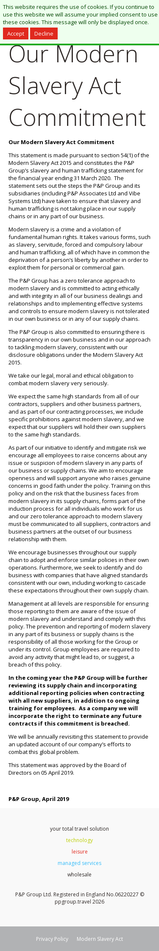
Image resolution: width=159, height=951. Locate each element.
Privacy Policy (52, 939)
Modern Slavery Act (100, 939)
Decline (43, 33)
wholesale (79, 874)
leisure (80, 851)
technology (79, 840)
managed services (79, 863)
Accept (15, 33)
